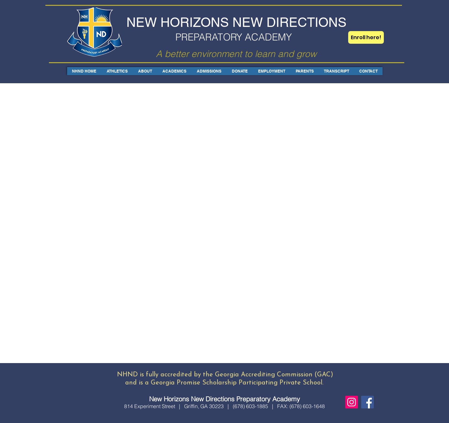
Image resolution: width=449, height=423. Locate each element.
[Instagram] (351, 402)
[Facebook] (367, 402)
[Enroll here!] (366, 37)
